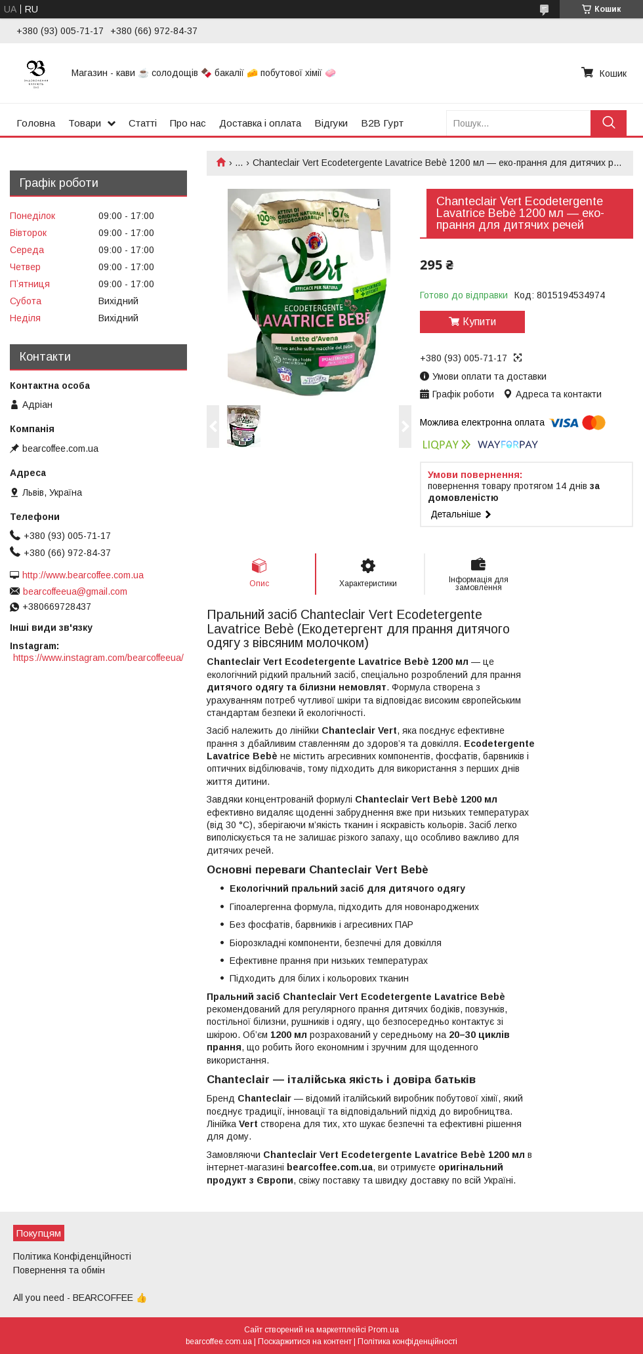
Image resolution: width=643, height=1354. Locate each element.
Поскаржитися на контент (305, 1341)
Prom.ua (383, 1329)
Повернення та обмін (59, 1270)
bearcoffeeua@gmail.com (75, 591)
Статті (143, 123)
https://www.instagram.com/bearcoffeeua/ (98, 657)
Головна (35, 123)
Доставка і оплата (260, 123)
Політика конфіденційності (407, 1341)
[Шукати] (609, 123)
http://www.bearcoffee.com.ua (83, 575)
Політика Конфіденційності (72, 1256)
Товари (84, 123)
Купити (479, 321)
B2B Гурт (382, 123)
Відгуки (331, 123)
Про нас (188, 123)
